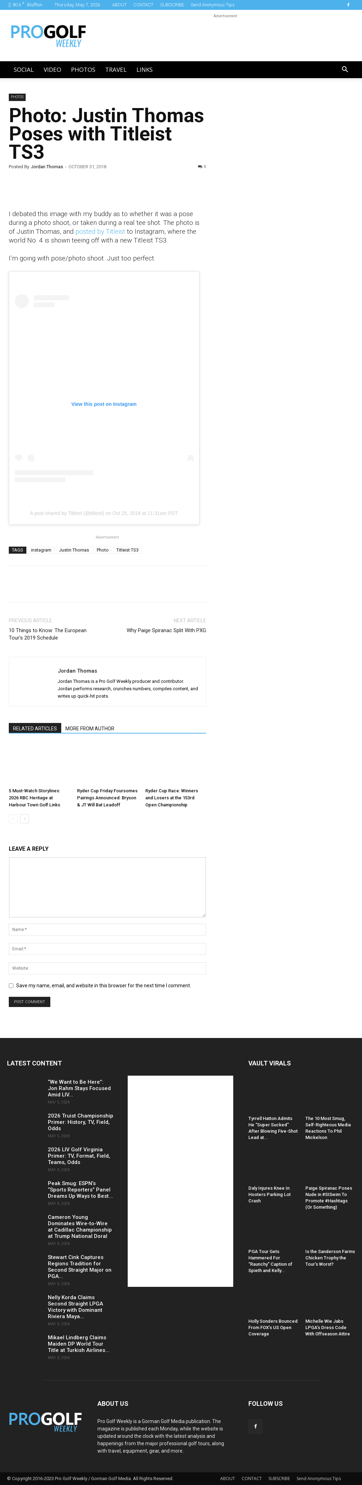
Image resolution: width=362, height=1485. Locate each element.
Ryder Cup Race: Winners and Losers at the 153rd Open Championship (171, 797)
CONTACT (143, 4)
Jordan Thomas (47, 166)
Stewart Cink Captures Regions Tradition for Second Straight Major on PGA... (80, 1266)
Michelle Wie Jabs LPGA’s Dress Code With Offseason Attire (327, 1327)
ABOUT (119, 4)
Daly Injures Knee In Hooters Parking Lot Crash (269, 1194)
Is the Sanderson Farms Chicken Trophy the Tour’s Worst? (330, 1258)
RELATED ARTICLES (35, 728)
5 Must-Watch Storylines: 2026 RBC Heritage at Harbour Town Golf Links (34, 797)
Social (24, 69)
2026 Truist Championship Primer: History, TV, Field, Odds (80, 1122)
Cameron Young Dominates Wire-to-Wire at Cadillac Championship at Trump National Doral (80, 1226)
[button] (345, 70)
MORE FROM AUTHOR (89, 728)
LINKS (144, 69)
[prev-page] (13, 818)
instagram (41, 550)
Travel (116, 69)
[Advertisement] (273, 214)
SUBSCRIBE (172, 4)
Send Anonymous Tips (213, 4)
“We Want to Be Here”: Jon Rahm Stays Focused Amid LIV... (79, 1088)
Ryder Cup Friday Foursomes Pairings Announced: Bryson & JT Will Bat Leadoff (107, 797)
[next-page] (24, 818)
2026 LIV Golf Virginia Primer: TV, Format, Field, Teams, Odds (79, 1155)
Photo (103, 550)
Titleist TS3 (127, 550)
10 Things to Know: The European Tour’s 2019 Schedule (48, 634)
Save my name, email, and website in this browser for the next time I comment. (103, 985)
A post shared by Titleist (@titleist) (67, 513)
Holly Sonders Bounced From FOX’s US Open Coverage (273, 1327)
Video (52, 69)
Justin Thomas (74, 550)
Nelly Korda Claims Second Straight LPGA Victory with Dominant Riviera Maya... (75, 1307)
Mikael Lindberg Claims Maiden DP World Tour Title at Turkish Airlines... (78, 1343)
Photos (83, 69)
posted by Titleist (100, 231)
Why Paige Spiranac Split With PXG (166, 630)
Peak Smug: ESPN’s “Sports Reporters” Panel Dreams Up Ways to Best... (80, 1189)
